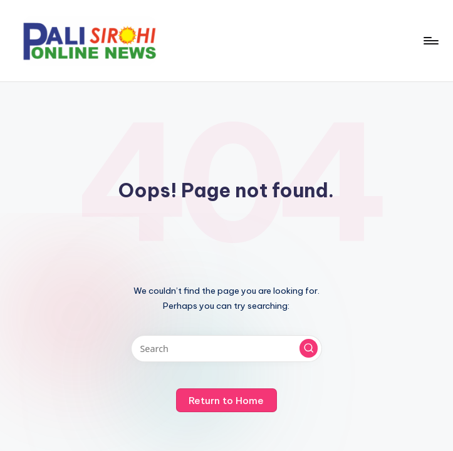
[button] (308, 348)
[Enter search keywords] (226, 348)
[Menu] (430, 40)
